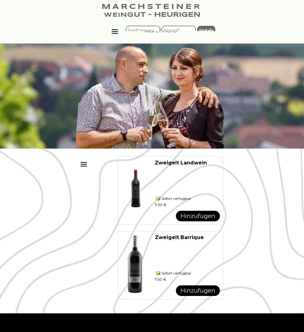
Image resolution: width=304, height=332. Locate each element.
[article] (170, 190)
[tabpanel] (114, 96)
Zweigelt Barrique (179, 237)
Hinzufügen (198, 215)
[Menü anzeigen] (114, 31)
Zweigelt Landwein (181, 163)
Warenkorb (160, 31)
